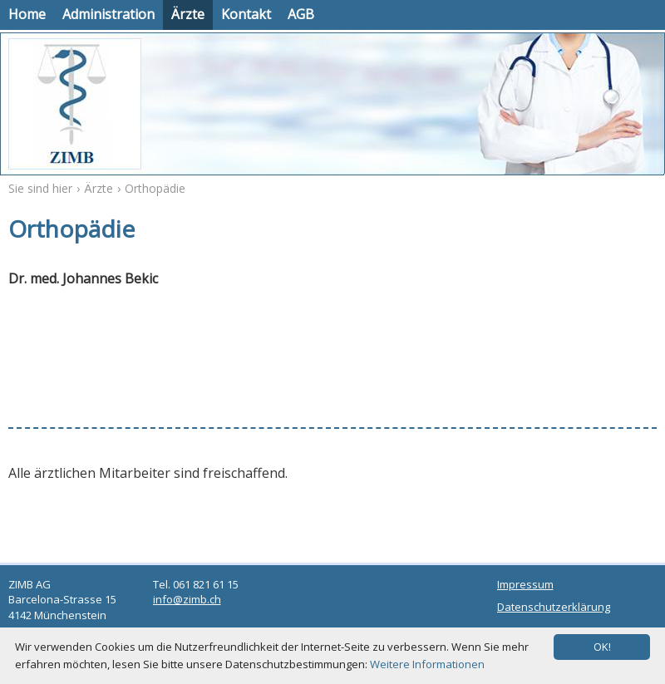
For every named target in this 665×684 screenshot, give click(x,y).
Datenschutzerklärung (553, 606)
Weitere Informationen (427, 664)
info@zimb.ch (187, 599)
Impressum (525, 584)
